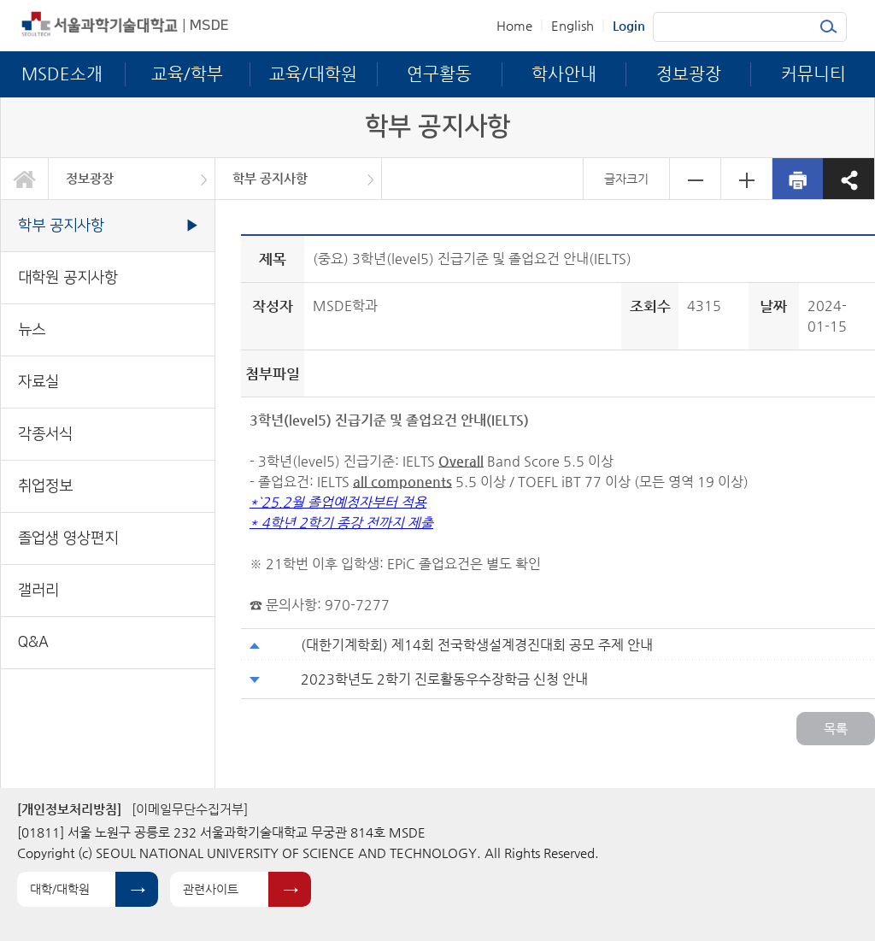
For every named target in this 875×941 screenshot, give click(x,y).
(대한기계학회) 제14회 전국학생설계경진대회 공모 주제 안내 (477, 645)
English (572, 25)
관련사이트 (210, 889)
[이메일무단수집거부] (190, 809)
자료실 (38, 381)
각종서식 (45, 434)
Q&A (33, 642)
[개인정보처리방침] (69, 809)
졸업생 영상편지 (68, 538)
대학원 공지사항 (68, 277)
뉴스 (31, 329)
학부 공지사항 (270, 178)
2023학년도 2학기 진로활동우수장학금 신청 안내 (444, 679)
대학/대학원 (60, 889)
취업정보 (45, 486)
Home (514, 25)
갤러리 (38, 590)
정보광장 (90, 178)
